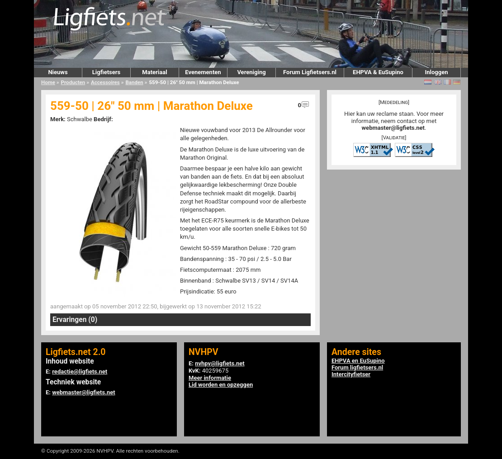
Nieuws (57, 72)
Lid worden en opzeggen (221, 384)
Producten (73, 82)
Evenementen (203, 72)
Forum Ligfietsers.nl (309, 72)
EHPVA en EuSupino (358, 360)
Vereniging (251, 72)
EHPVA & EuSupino (378, 72)
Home (48, 82)
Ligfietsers (106, 72)
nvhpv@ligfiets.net (219, 363)
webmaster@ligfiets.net (393, 127)
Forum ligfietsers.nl (357, 367)
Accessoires (105, 82)
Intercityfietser (351, 374)
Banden (134, 82)
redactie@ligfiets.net (79, 371)
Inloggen (436, 72)
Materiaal (154, 72)
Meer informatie (210, 377)
